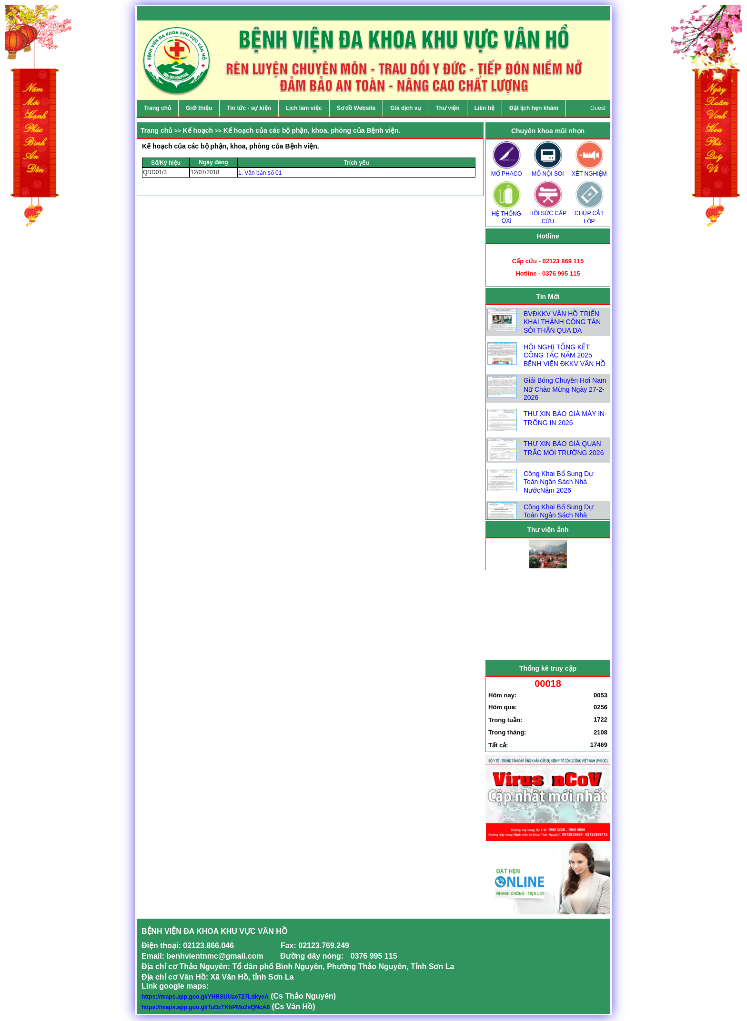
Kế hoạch (198, 130)
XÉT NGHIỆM (589, 170)
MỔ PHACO (506, 170)
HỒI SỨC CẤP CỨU (548, 214)
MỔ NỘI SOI (548, 170)
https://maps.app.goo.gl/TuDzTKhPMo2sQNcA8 (205, 1007)
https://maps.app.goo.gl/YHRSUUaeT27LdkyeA (205, 996)
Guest (598, 108)
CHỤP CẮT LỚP (589, 214)
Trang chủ (156, 130)
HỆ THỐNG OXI (506, 214)
